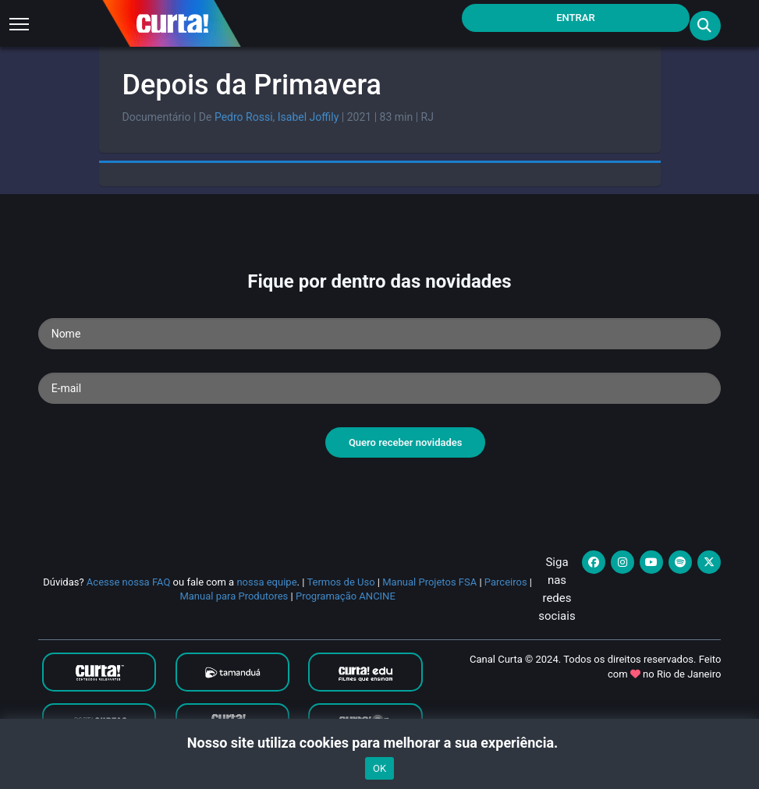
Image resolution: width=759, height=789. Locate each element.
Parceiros (505, 582)
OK (379, 768)
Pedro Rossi (244, 117)
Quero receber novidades (406, 442)
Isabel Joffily (308, 117)
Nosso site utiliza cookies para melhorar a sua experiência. (379, 742)
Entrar (575, 17)
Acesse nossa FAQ (129, 582)
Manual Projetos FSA (429, 582)
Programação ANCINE (345, 596)
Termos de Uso (340, 582)
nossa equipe (266, 582)
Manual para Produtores (233, 596)
